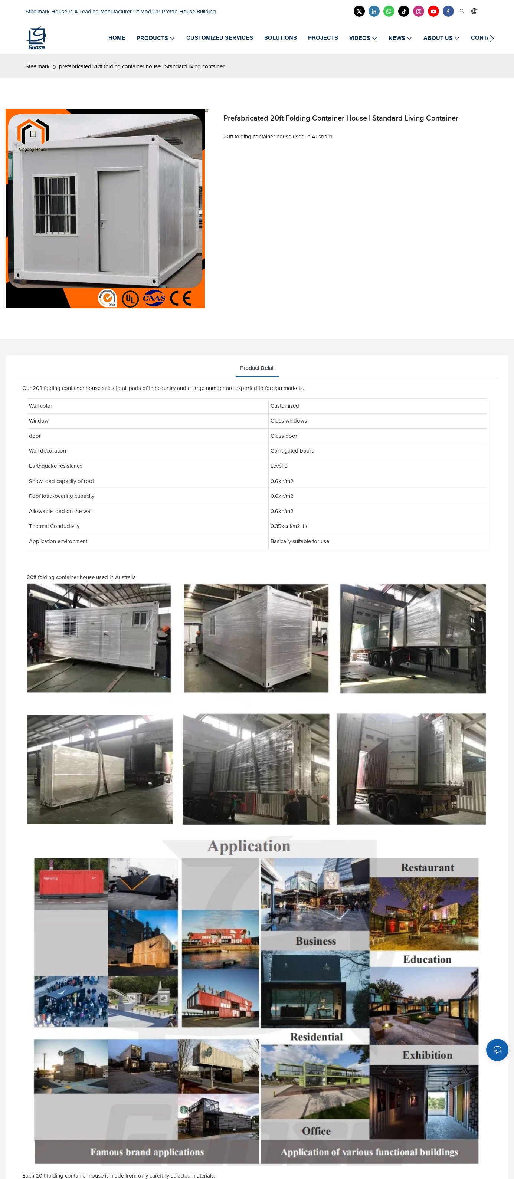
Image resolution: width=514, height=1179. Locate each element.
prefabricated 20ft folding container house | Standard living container (142, 66)
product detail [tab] (257, 368)
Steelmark (38, 66)
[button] (492, 38)
